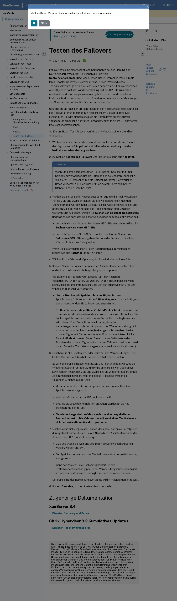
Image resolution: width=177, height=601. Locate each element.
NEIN (44, 23)
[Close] (147, 6)
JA (34, 23)
